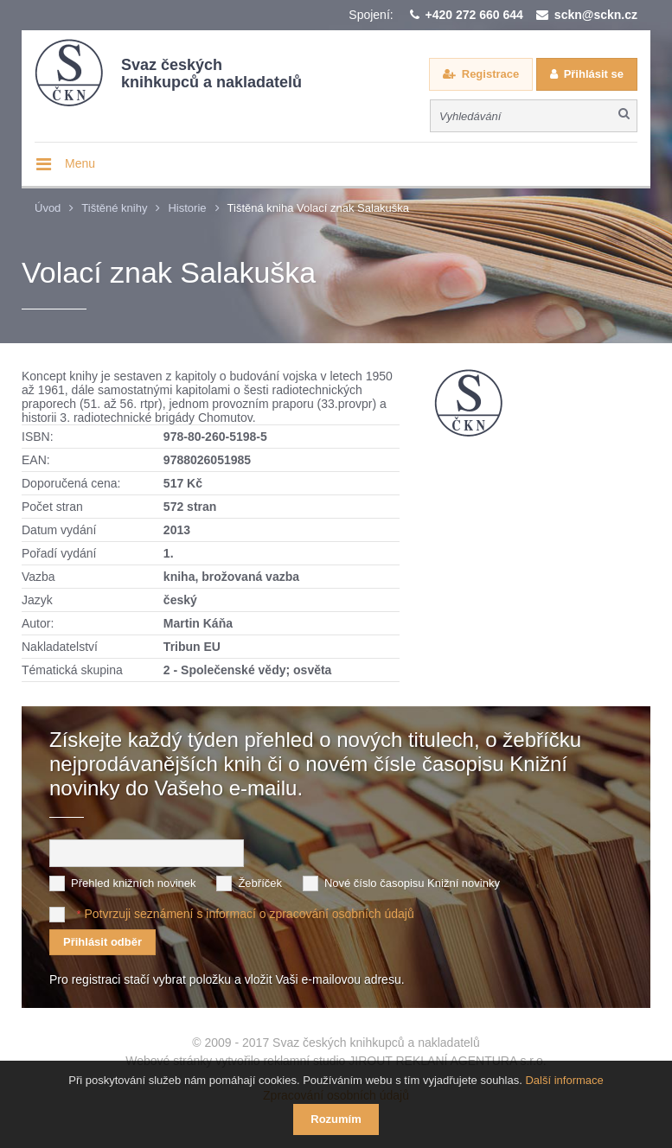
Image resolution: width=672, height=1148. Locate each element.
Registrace (490, 73)
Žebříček (260, 883)
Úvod (48, 207)
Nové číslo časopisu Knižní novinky (412, 883)
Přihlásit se (594, 73)
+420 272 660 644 (474, 15)
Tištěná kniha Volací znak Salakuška (318, 207)
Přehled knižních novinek (133, 883)
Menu (80, 163)
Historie (187, 207)
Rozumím (336, 1119)
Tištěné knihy (114, 207)
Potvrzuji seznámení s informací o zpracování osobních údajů (248, 914)
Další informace (564, 1080)
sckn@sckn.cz (595, 15)
